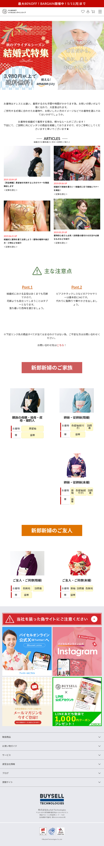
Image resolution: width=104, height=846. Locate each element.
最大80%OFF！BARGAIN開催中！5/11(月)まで (52, 3)
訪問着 (89, 426)
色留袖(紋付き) (77, 426)
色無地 (26, 588)
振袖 (72, 491)
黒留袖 (32, 428)
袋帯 (32, 435)
